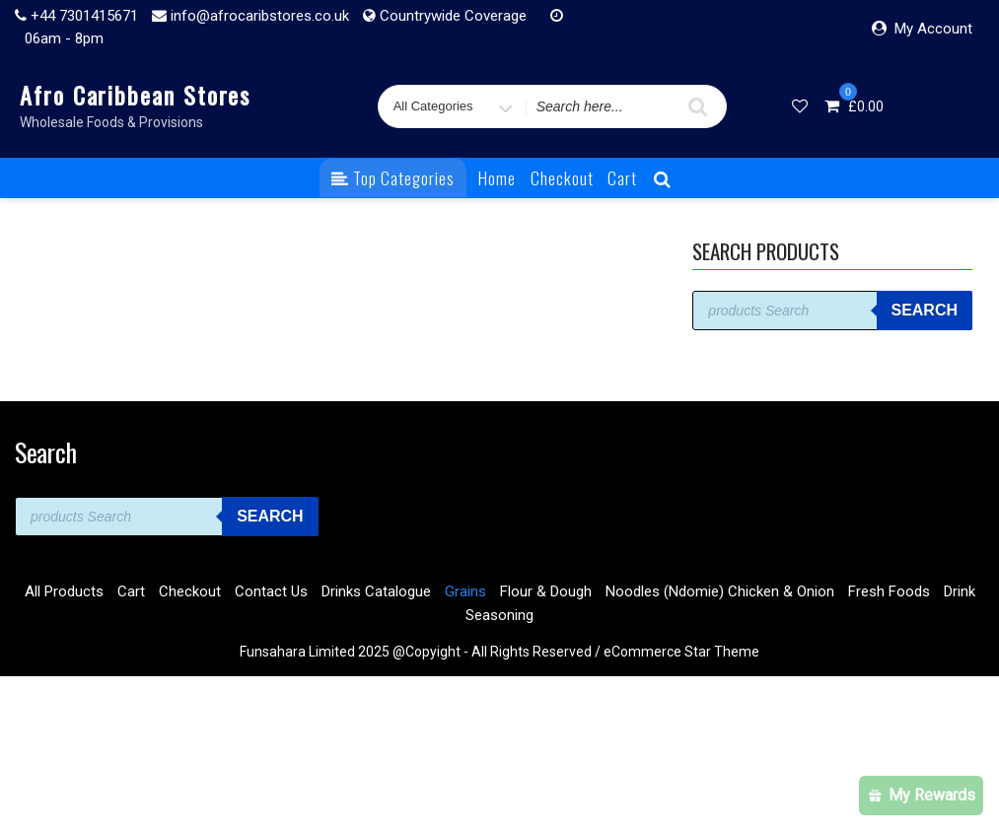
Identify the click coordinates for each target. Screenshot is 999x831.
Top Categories (393, 178)
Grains (465, 591)
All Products (64, 591)
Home (497, 178)
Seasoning (499, 615)
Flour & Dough (546, 591)
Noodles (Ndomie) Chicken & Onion (720, 591)
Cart (622, 178)
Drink (959, 591)
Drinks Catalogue (376, 591)
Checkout (562, 178)
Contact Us (271, 591)
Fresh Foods (889, 591)
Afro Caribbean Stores (135, 94)
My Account (933, 28)
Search (924, 310)
